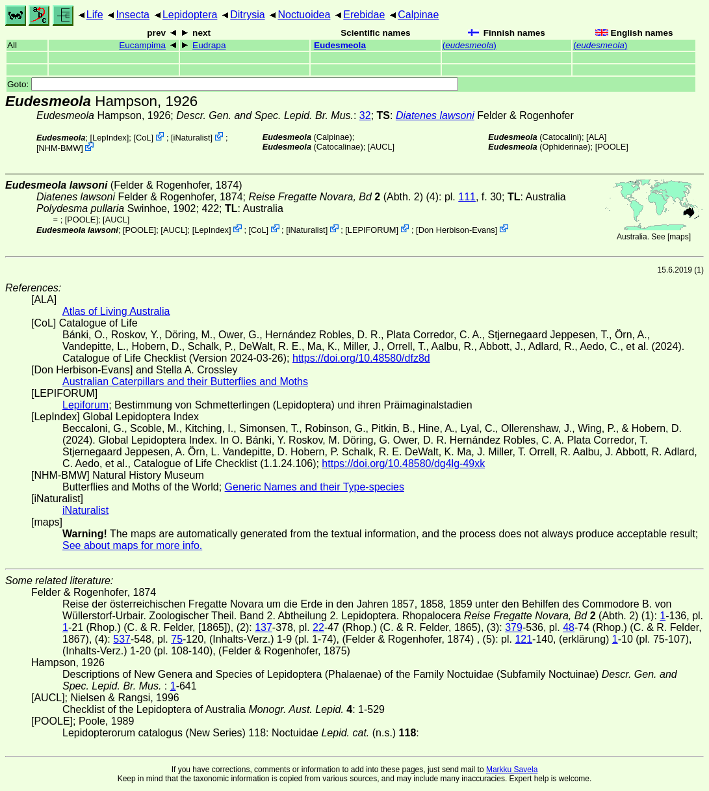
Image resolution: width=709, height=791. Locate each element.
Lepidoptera (190, 14)
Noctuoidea (303, 14)
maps (678, 236)
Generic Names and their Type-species (314, 486)
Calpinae (418, 14)
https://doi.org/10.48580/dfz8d (361, 358)
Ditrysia (247, 14)
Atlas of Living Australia (116, 311)
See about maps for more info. (132, 545)
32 (365, 115)
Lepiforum (85, 404)
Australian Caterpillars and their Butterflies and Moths (185, 381)
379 (513, 627)
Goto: (232, 84)
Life (94, 14)
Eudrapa (209, 45)
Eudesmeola (340, 45)
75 (177, 639)
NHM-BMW (60, 148)
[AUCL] (381, 147)
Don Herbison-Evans (457, 229)
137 (263, 627)
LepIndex (109, 137)
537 (122, 639)
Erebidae (364, 14)
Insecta (132, 14)
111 (467, 196)
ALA (596, 137)
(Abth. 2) (335, 196)
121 (523, 639)
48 (568, 627)
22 (318, 627)
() (469, 45)
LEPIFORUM (372, 229)
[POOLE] (611, 147)
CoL (143, 137)
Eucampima (142, 45)
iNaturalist (192, 137)
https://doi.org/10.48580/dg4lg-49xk (403, 463)
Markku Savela (511, 769)
